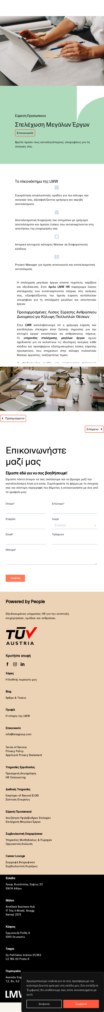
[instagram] (15, 664)
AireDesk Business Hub (20, 906)
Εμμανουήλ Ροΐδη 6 (18, 932)
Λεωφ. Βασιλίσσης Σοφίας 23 (24, 884)
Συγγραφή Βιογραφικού (20, 862)
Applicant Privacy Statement (24, 755)
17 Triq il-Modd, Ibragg (20, 910)
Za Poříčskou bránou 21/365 (23, 955)
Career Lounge (15, 856)
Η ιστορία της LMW (18, 715)
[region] (62, 992)
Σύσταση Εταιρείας (18, 799)
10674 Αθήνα (14, 888)
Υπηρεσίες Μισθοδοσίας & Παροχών (29, 839)
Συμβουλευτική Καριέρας (22, 866)
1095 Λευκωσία (15, 936)
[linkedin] (22, 664)
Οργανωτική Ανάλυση (19, 843)
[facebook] (7, 664)
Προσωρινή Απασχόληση (21, 773)
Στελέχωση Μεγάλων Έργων (23, 821)
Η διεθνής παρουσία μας (21, 679)
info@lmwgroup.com (18, 734)
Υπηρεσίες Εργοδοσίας (20, 767)
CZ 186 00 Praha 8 (17, 958)
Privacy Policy (14, 751)
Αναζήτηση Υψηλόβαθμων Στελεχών (28, 817)
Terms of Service (16, 747)
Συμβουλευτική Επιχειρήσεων (24, 833)
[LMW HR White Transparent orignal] (40, 3)
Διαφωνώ (44, 1003)
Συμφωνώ (81, 1003)
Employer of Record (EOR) (22, 795)
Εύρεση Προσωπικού (19, 811)
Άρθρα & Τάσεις (16, 697)
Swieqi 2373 (13, 914)
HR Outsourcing (16, 777)
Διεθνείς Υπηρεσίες (18, 789)
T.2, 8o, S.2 (13, 981)
